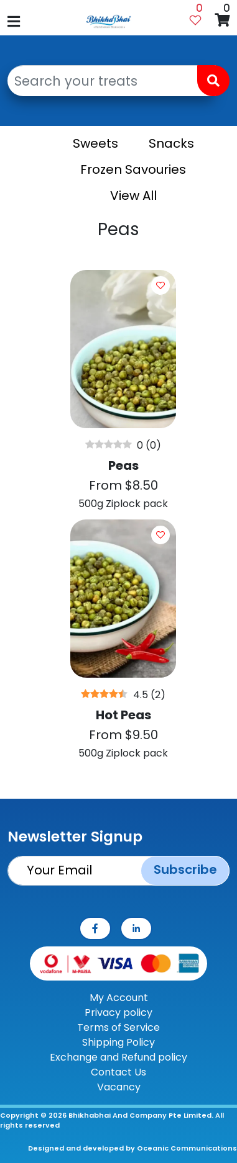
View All (133, 195)
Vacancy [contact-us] (119, 1087)
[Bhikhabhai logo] (109, 21)
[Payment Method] (118, 963)
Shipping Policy (118, 1042)
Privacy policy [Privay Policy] (118, 1012)
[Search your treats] (111, 80)
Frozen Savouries (133, 169)
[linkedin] (136, 928)
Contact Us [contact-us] (118, 1072)
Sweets (95, 143)
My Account (119, 997)
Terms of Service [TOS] (118, 1027)
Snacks (171, 143)
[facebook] (95, 928)
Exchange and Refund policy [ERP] (118, 1057)
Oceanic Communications (187, 1148)
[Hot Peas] (123, 644)
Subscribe (185, 869)
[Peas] (123, 394)
